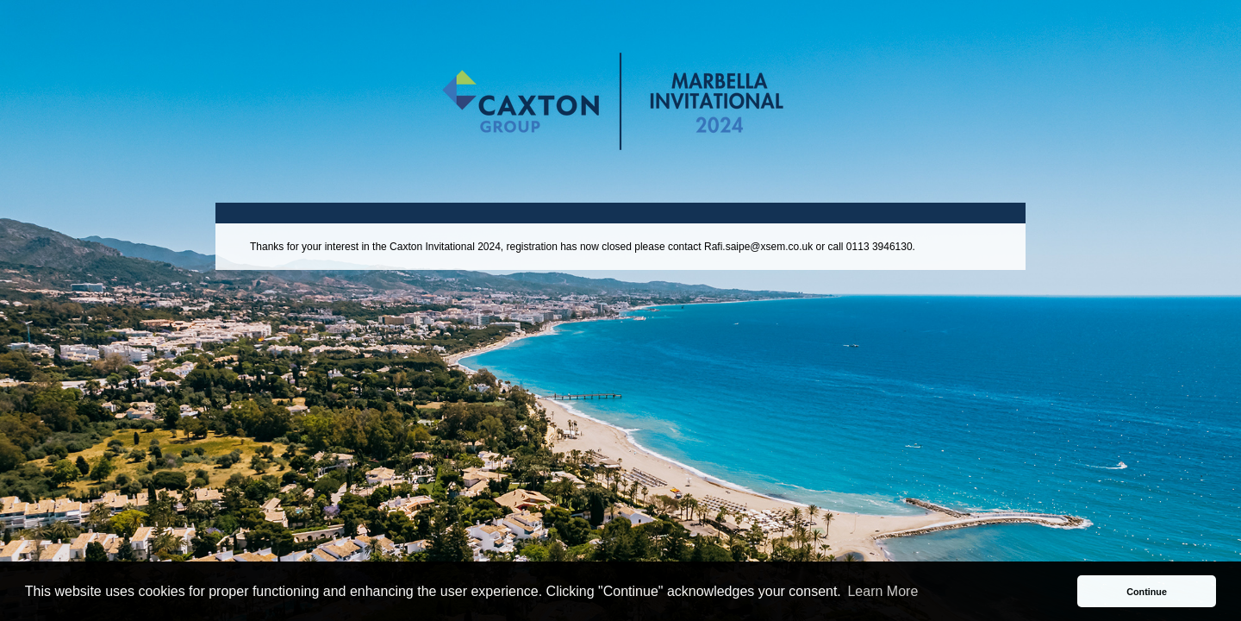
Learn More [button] (882, 591)
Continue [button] (1146, 591)
